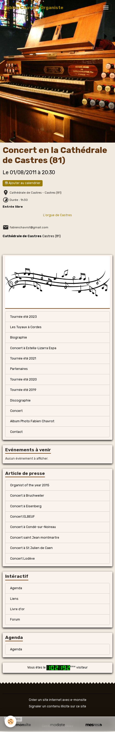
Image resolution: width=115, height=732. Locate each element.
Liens (14, 599)
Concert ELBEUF (22, 516)
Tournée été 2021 (23, 358)
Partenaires (19, 369)
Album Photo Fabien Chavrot (32, 421)
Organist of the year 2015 (29, 485)
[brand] (33, 7)
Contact (16, 432)
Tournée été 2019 (23, 390)
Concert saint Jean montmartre (34, 537)
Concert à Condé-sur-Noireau (33, 527)
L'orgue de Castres (57, 215)
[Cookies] (10, 721)
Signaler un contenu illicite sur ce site (57, 706)
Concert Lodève (22, 558)
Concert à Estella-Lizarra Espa (33, 348)
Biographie (18, 337)
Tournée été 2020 (23, 379)
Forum (15, 619)
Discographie (20, 400)
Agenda (16, 588)
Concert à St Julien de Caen (31, 548)
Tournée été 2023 (23, 317)
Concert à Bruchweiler (27, 495)
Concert (16, 411)
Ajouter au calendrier (22, 183)
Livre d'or (17, 609)
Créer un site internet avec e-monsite (57, 700)
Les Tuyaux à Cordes (26, 327)
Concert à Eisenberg (26, 506)
